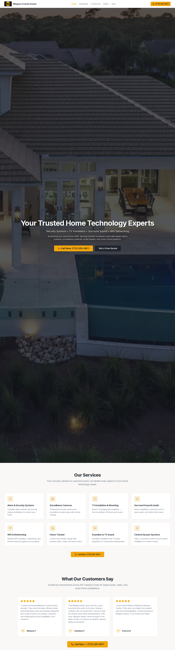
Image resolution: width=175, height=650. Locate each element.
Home (73, 4)
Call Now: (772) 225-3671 (73, 248)
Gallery (106, 4)
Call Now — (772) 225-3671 (87, 644)
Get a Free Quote (108, 248)
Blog (113, 4)
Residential (83, 4)
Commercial (95, 4)
